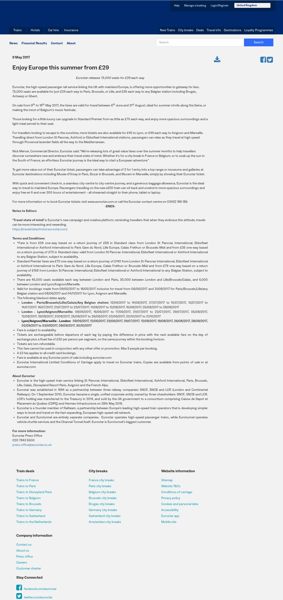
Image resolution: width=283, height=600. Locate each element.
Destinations (232, 32)
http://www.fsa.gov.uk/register (242, 572)
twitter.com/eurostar (232, 536)
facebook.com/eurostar (234, 527)
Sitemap (154, 483)
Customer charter (226, 507)
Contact (57, 45)
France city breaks (95, 483)
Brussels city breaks (97, 501)
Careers (219, 501)
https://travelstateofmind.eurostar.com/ (39, 232)
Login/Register (219, 5)
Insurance (71, 32)
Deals (200, 32)
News (13, 45)
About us (220, 489)
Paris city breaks (94, 489)
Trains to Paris (27, 489)
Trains (17, 32)
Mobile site (156, 524)
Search (261, 44)
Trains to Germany (29, 513)
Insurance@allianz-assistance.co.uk (134, 580)
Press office (222, 495)
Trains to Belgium (29, 501)
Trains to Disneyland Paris (35, 495)
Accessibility (157, 513)
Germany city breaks (97, 513)
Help (177, 5)
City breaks (186, 32)
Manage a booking (195, 5)
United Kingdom (247, 5)
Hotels (35, 32)
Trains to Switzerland (31, 519)
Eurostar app (157, 519)
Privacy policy (157, 501)
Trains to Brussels (29, 507)
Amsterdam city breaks (99, 524)
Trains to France (28, 483)
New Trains (167, 32)
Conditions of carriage (163, 495)
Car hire (53, 32)
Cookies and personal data (166, 507)
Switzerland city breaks (99, 519)
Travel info (214, 32)
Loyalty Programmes (258, 32)
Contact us (222, 483)
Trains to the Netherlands (34, 524)
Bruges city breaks (96, 507)
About (71, 45)
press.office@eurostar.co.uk (31, 447)
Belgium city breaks (96, 495)
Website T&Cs (158, 489)
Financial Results (34, 45)
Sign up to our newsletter (231, 546)
